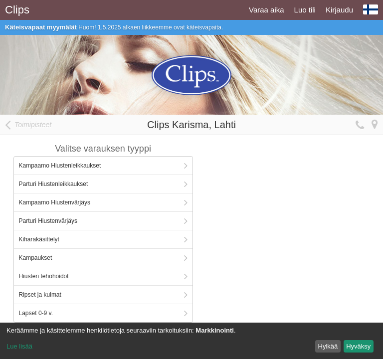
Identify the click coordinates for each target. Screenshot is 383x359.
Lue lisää (19, 346)
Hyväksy (358, 346)
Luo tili (305, 9)
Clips (17, 9)
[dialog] (191, 341)
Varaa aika (266, 9)
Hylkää (328, 346)
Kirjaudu (339, 9)
